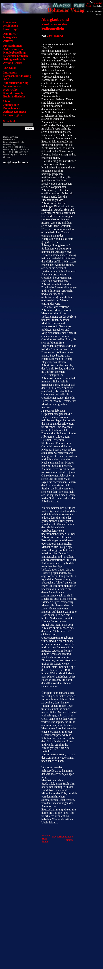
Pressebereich (11, 108)
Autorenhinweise (13, 49)
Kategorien (10, 37)
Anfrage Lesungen (14, 111)
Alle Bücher (10, 33)
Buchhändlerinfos (14, 96)
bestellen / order (98, 12)
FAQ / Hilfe (10, 89)
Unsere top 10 (11, 29)
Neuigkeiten (10, 25)
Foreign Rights (12, 115)
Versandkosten (12, 86)
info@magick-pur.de (16, 162)
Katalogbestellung (14, 52)
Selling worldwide (14, 59)
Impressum (10, 72)
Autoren (8, 40)
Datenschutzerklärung (17, 75)
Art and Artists (12, 62)
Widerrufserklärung (15, 82)
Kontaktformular (14, 93)
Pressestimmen (12, 45)
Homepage (9, 22)
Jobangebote (11, 104)
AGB (6, 79)
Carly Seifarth (55, 35)
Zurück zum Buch (46, 838)
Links (6, 101)
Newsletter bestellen (15, 55)
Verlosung (9, 67)
